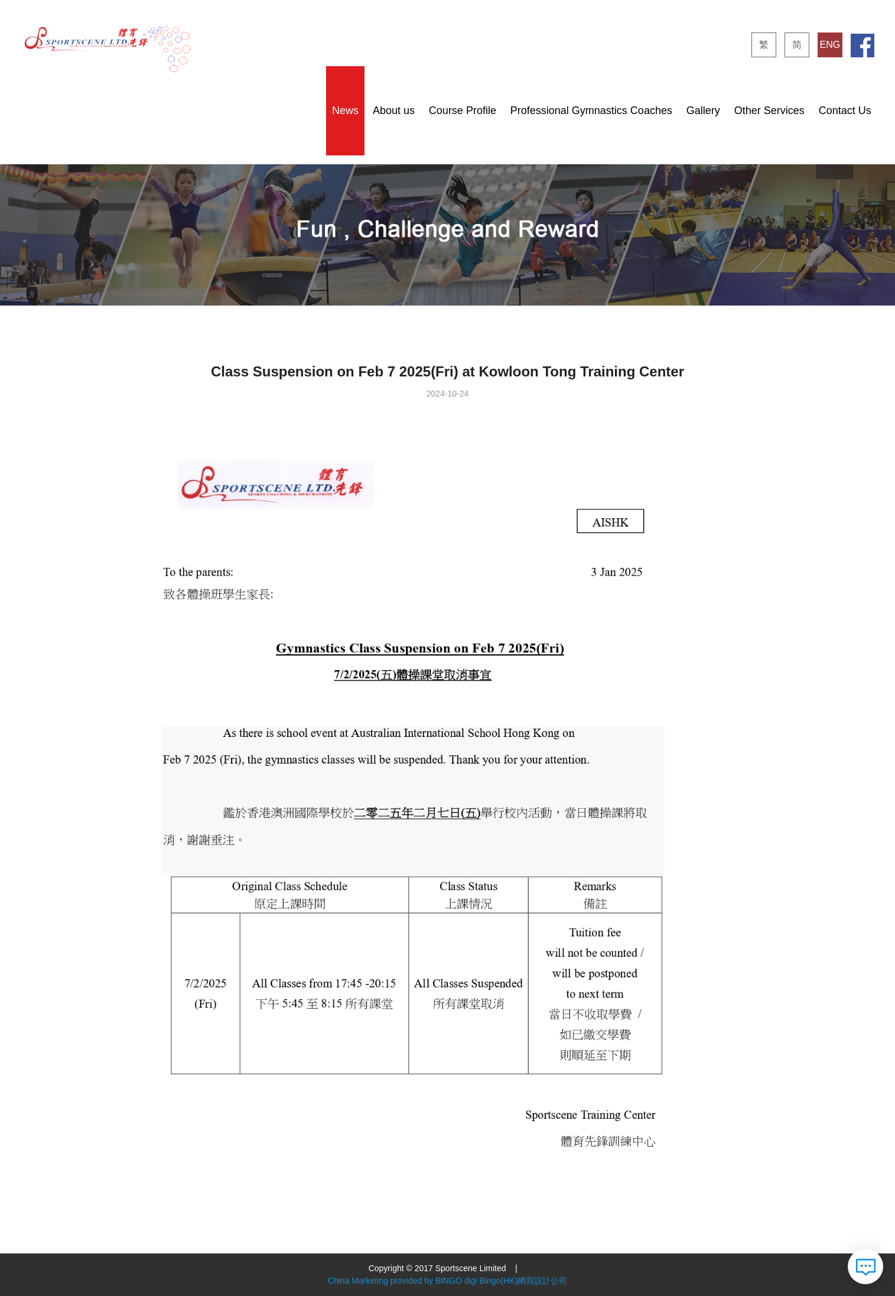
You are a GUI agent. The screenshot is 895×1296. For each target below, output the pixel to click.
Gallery (703, 110)
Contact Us (845, 110)
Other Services (769, 110)
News (345, 110)
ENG (829, 45)
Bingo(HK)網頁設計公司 (524, 1280)
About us (394, 110)
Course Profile (462, 110)
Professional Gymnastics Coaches (591, 110)
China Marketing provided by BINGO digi (402, 1280)
